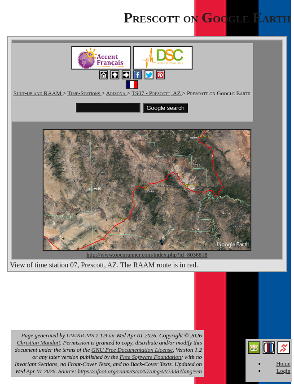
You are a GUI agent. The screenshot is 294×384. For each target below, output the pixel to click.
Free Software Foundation (150, 356)
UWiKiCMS (80, 335)
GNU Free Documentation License (132, 349)
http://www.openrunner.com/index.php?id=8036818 (147, 254)
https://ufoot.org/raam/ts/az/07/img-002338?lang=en (140, 371)
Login (283, 370)
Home (283, 363)
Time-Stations (84, 93)
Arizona (116, 93)
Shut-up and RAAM (38, 93)
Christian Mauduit (38, 342)
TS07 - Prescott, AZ (157, 93)
